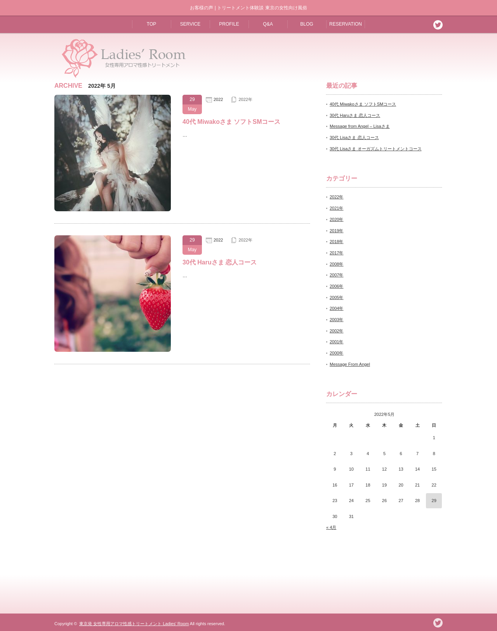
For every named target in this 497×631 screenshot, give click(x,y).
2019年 (336, 230)
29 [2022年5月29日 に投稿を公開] (434, 500)
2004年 (336, 308)
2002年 (336, 331)
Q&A (268, 24)
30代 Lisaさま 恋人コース (354, 137)
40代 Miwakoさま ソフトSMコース (231, 121)
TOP (151, 24)
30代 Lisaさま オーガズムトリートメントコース (376, 148)
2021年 (336, 208)
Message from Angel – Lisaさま (360, 126)
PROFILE (229, 24)
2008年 (336, 264)
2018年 (336, 241)
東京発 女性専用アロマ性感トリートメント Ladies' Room (134, 623)
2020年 (336, 219)
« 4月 (331, 527)
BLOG (306, 24)
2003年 (336, 319)
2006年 (336, 286)
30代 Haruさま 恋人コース (219, 262)
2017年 (336, 252)
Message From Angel (350, 364)
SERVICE (190, 24)
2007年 (336, 275)
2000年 (336, 353)
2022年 (245, 99)
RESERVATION (345, 24)
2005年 (336, 297)
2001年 (336, 341)
